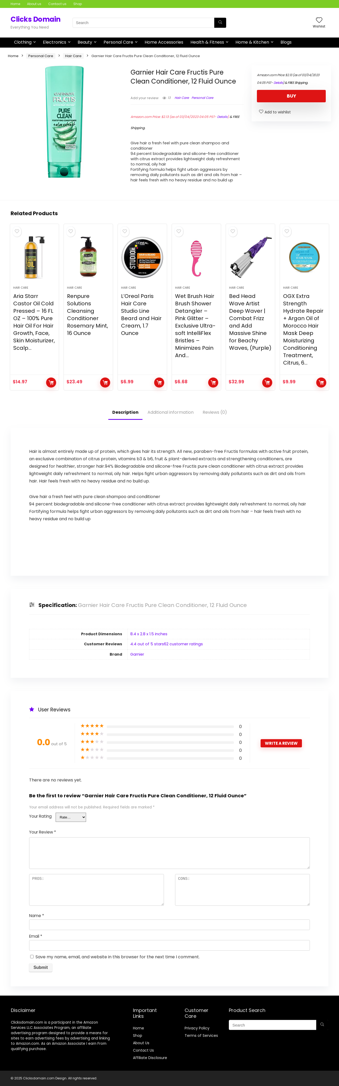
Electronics (54, 42)
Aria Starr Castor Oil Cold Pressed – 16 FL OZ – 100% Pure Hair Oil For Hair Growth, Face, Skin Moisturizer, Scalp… (34, 322)
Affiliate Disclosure (150, 1057)
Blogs (286, 42)
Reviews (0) (215, 412)
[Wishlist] (319, 20)
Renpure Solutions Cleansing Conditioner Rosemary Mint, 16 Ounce (87, 314)
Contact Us (143, 1050)
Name (36, 915)
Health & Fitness (207, 42)
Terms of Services (201, 1035)
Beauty (85, 42)
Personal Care (118, 42)
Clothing (23, 42)
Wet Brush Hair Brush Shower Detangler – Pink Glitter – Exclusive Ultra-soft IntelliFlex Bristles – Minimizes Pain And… (195, 325)
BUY (291, 96)
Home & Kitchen (252, 42)
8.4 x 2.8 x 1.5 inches (148, 634)
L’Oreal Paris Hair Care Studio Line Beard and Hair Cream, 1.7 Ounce (141, 314)
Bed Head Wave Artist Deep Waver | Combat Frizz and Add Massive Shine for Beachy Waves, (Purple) (250, 322)
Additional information (171, 412)
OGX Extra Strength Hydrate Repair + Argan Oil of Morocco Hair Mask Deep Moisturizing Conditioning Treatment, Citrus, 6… (303, 329)
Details (222, 116)
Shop (77, 4)
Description (125, 412)
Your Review (42, 832)
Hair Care (73, 55)
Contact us (57, 4)
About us (34, 4)
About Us (141, 1043)
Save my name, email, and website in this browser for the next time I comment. (117, 957)
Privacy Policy (197, 1028)
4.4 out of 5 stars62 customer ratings (166, 644)
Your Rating (40, 816)
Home (15, 4)
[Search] (220, 23)
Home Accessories (164, 42)
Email (35, 936)
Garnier (137, 654)
